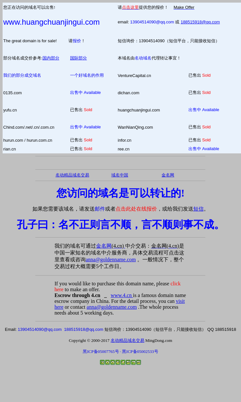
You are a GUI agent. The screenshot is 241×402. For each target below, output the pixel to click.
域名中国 (119, 175)
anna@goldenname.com (111, 259)
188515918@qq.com (200, 21)
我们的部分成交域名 (22, 75)
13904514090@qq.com (152, 21)
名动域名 (143, 58)
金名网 (110, 246)
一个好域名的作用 (87, 75)
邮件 (100, 209)
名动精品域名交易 (72, 175)
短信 (198, 209)
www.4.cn (122, 295)
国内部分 (50, 58)
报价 (77, 40)
